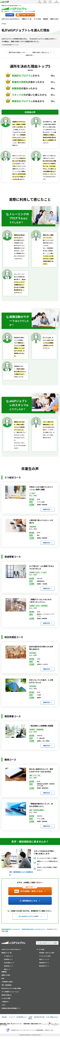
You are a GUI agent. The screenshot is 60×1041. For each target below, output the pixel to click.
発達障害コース (8, 959)
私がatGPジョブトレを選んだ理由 (11, 988)
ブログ (3, 1005)
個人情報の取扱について (22, 1017)
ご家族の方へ (6, 11)
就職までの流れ (54, 19)
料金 (3, 978)
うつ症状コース (8, 956)
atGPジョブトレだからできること (11, 19)
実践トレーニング (44, 959)
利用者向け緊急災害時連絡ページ (11, 1008)
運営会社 (30, 1018)
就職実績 (45, 19)
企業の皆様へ (4, 1017)
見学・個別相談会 (6, 985)
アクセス (4, 24)
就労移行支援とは (17, 11)
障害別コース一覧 (26, 19)
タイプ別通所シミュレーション (10, 992)
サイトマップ (12, 1017)
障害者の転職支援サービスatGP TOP (11, 929)
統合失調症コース (9, 963)
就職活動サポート (44, 963)
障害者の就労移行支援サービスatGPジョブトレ (33, 929)
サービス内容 (37, 19)
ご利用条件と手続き (7, 982)
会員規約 (30, 1017)
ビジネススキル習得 (44, 956)
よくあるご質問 (30, 11)
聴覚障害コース (8, 966)
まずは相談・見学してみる (25, 15)
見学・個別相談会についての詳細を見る (21, 873)
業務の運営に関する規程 (39, 1017)
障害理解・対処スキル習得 (46, 953)
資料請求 (9, 15)
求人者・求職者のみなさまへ (52, 1017)
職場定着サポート (44, 966)
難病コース (7, 969)
